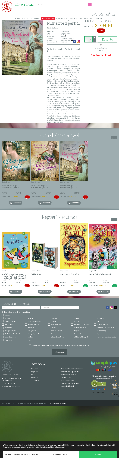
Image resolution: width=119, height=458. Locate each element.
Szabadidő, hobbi (10, 337)
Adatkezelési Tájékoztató (70, 372)
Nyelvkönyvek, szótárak (12, 334)
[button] (112, 14)
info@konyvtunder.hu (11, 386)
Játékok (53, 328)
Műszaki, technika (56, 331)
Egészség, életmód (10, 321)
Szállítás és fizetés (86, 18)
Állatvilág (77, 318)
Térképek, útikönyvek (81, 337)
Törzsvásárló (20, 22)
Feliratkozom (59, 352)
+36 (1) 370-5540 (8, 383)
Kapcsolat (100, 18)
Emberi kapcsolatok (34, 321)
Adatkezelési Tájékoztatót (82, 345)
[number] (88, 39)
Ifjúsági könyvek (102, 324)
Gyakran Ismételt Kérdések (70, 383)
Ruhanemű (77, 334)
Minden (7, 315)
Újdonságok (35, 18)
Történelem (8, 340)
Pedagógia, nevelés (34, 334)
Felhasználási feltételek (57, 403)
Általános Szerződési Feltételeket (60, 345)
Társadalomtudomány (58, 337)
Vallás (30, 340)
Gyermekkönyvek (33, 324)
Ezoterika (77, 321)
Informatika (8, 328)
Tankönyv (31, 337)
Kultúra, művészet (80, 328)
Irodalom (31, 328)
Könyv (17, 18)
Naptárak (77, 331)
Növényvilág (101, 331)
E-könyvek (100, 318)
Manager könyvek (10, 331)
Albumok (54, 318)
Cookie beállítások (67, 386)
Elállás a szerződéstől (68, 375)
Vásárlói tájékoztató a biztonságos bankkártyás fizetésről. (104, 377)
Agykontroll (8, 318)
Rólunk (33, 375)
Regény (53, 334)
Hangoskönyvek (56, 324)
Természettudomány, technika (106, 337)
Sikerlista (73, 18)
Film (98, 321)
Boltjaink (34, 369)
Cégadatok (35, 377)
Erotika (53, 321)
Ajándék (25, 18)
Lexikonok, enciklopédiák (105, 328)
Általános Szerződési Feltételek (72, 369)
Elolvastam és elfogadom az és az (61, 345)
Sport (99, 334)
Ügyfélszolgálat (66, 377)
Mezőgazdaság (32, 331)
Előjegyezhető (61, 18)
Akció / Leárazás (48, 18)
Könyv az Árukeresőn (98, 392)
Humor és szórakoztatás (82, 324)
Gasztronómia (9, 324)
